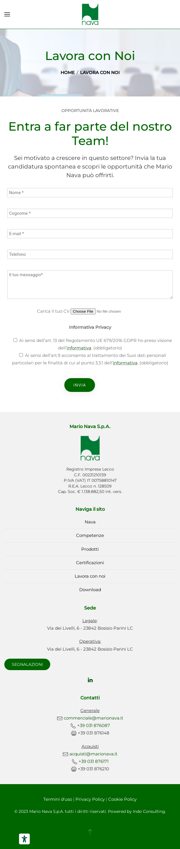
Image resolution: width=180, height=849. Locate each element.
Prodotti (90, 549)
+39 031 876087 (93, 725)
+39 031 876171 (94, 761)
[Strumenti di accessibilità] (24, 838)
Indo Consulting (149, 811)
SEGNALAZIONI (27, 664)
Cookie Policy (122, 799)
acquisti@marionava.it (93, 754)
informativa (79, 348)
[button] (7, 14)
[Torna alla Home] (90, 14)
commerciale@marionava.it (93, 718)
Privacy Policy (90, 799)
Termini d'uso (57, 799)
